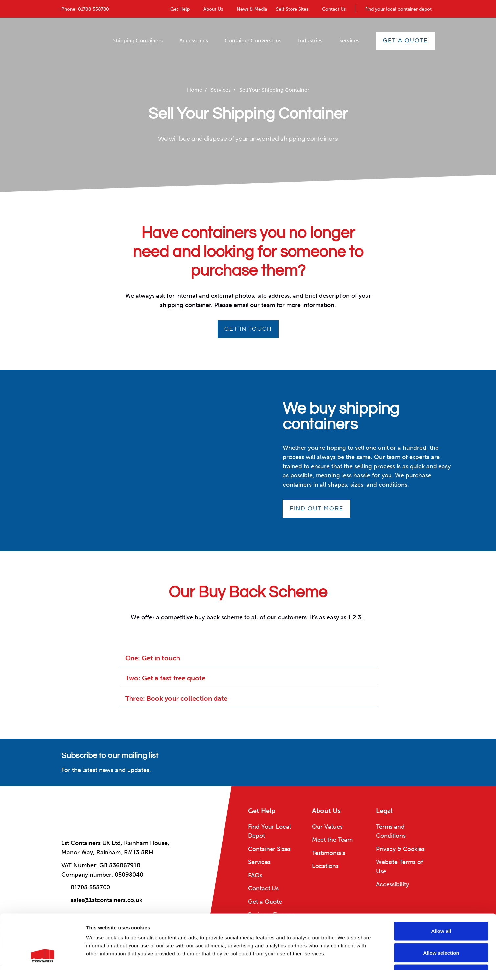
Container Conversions (253, 41)
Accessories (193, 41)
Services (349, 41)
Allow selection (441, 905)
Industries (310, 41)
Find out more (316, 508)
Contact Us (334, 9)
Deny (441, 927)
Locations (325, 866)
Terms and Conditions (391, 831)
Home (194, 90)
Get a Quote (405, 41)
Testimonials (328, 852)
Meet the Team (332, 839)
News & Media (252, 9)
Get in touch (248, 329)
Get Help (180, 9)
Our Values (327, 826)
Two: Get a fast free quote (165, 678)
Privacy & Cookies (400, 849)
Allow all (441, 883)
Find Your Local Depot (269, 831)
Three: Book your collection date (176, 698)
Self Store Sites (292, 9)
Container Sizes (269, 849)
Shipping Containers (138, 41)
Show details (345, 957)
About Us (213, 9)
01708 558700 (93, 9)
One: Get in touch (152, 658)
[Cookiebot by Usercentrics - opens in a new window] (42, 957)
